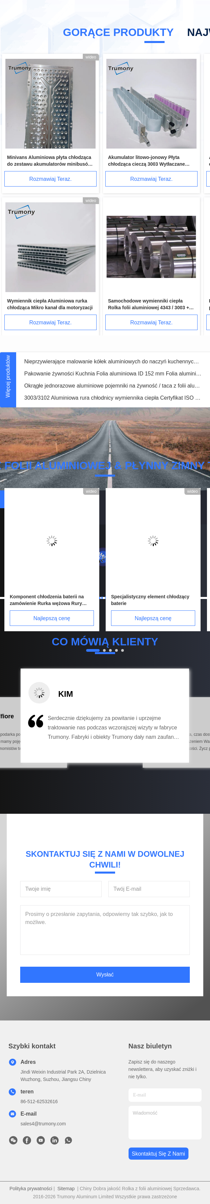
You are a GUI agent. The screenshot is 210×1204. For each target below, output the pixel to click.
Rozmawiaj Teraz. (50, 179)
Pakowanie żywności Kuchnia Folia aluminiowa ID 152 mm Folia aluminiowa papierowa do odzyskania (113, 373)
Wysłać (104, 974)
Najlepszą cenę (51, 618)
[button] (35, 737)
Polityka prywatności (30, 1188)
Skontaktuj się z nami (158, 1154)
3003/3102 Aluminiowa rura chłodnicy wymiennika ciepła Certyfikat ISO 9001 (113, 398)
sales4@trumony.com (43, 1123)
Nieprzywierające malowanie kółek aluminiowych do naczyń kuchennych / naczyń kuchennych (113, 361)
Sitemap (65, 1188)
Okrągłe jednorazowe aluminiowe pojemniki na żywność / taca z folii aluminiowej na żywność (113, 386)
